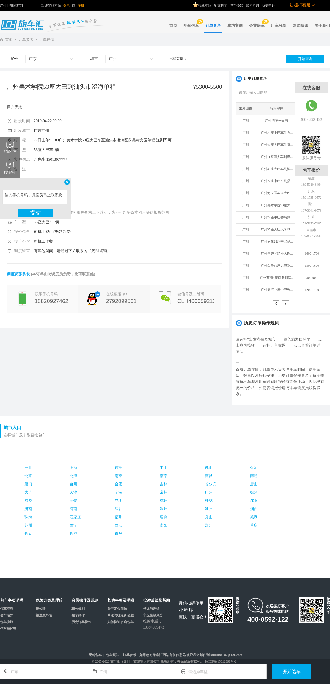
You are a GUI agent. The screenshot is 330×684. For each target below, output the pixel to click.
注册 (81, 5)
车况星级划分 (153, 615)
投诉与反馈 (151, 609)
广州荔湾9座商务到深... (277, 278)
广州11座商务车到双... (277, 157)
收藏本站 (202, 3)
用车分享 (278, 26)
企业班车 (257, 23)
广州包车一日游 (276, 121)
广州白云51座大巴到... (277, 266)
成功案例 (235, 26)
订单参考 (213, 26)
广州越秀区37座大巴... (277, 253)
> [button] (285, 303)
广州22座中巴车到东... (277, 133)
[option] (281, 201)
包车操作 (78, 615)
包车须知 (236, 5)
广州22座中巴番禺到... (277, 217)
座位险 (41, 609)
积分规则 (78, 609)
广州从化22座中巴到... (277, 241)
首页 (173, 26)
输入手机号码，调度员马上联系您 (34, 197)
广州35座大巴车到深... (277, 169)
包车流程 (6, 609)
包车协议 (6, 622)
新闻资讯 (300, 26)
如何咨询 (252, 5)
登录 (66, 5)
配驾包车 (220, 5)
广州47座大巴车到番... (277, 145)
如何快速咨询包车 (120, 622)
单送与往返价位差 (120, 615)
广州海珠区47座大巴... (277, 193)
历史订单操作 (81, 622)
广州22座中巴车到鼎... (277, 181)
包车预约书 (8, 628)
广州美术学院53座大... (277, 205)
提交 (35, 213)
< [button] (276, 303)
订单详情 (46, 40)
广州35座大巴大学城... (277, 229)
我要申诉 (268, 5)
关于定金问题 (117, 609)
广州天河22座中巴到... (277, 290)
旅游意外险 (44, 615)
